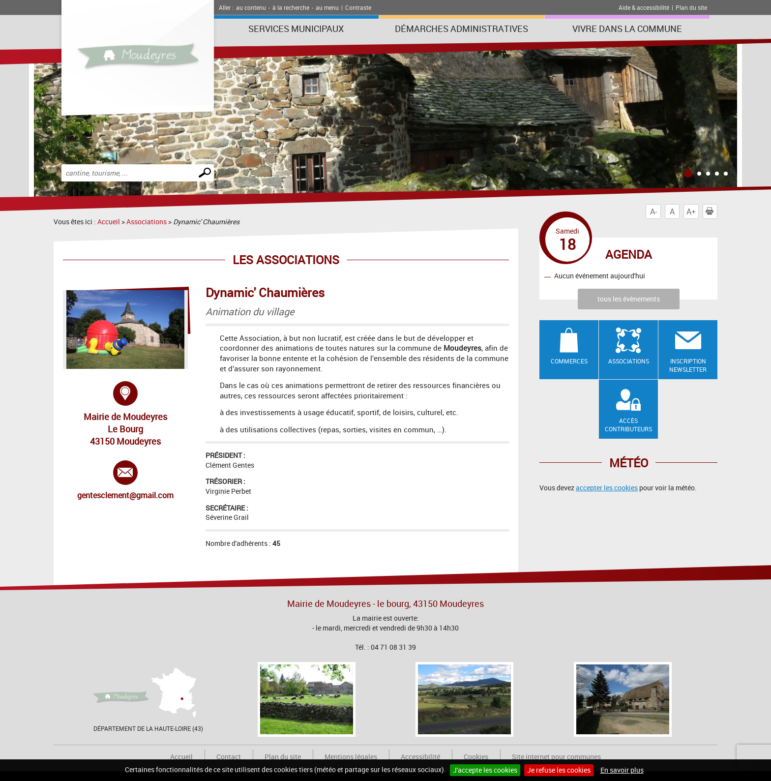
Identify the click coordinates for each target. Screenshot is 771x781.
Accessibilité (420, 756)
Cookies (476, 756)
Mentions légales (351, 756)
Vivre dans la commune (627, 28)
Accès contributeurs (628, 425)
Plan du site (691, 7)
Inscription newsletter (688, 365)
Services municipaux (296, 28)
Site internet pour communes (556, 756)
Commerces (569, 361)
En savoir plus (622, 770)
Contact (228, 756)
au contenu (251, 7)
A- (653, 211)
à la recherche (290, 7)
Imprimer (711, 211)
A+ (691, 211)
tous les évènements (628, 298)
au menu (327, 7)
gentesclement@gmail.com (125, 480)
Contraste (358, 7)
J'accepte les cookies (485, 770)
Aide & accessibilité (644, 7)
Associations (146, 221)
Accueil (108, 221)
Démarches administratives (461, 28)
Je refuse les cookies (559, 770)
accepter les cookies (607, 487)
